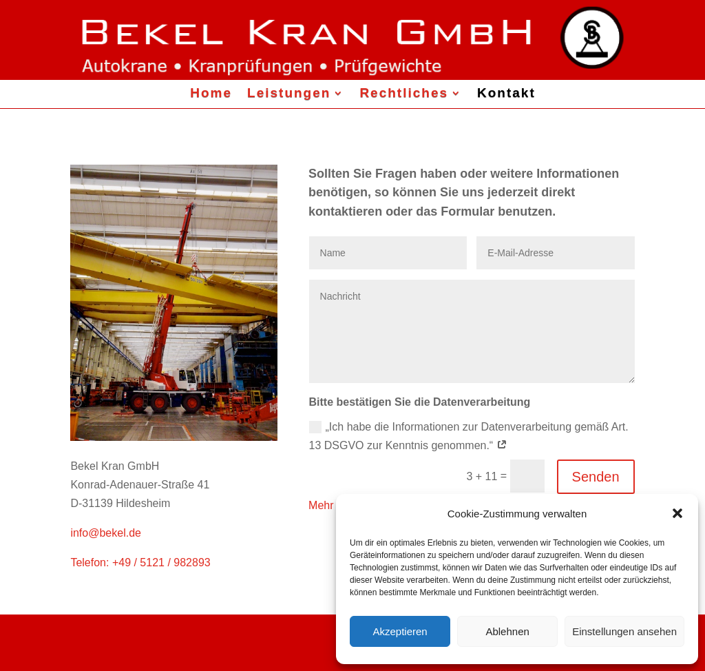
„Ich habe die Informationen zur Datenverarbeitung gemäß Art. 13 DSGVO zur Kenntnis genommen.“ (469, 436)
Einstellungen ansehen (624, 631)
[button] (677, 513)
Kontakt (506, 92)
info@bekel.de (105, 533)
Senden (596, 476)
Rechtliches (403, 92)
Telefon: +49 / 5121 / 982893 (140, 562)
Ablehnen (507, 631)
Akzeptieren (399, 631)
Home (211, 92)
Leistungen (288, 92)
